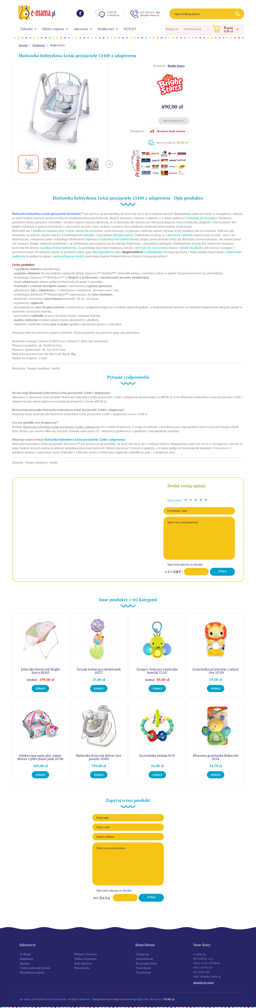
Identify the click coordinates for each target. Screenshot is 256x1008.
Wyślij (222, 571)
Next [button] (109, 164)
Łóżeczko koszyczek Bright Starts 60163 (40, 671)
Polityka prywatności (32, 972)
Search (238, 13)
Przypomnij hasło (146, 963)
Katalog (23, 45)
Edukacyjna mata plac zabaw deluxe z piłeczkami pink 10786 (40, 757)
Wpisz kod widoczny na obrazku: (185, 564)
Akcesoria (81, 29)
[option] (60, 107)
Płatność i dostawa (85, 954)
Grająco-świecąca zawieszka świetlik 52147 (157, 671)
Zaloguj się (171, 29)
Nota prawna (81, 968)
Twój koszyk (143, 972)
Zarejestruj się (192, 29)
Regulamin (26, 959)
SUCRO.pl (168, 999)
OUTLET (130, 29)
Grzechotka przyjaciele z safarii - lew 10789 (215, 671)
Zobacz (40, 688)
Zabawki (26, 29)
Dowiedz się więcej (203, 982)
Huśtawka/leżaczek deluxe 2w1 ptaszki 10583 (98, 757)
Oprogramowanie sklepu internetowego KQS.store (120, 999)
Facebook (80, 13)
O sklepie (25, 954)
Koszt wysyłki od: (172, 142)
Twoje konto (143, 968)
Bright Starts (57, 45)
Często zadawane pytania (35, 968)
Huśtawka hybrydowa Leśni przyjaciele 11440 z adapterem (84, 440)
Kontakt (24, 963)
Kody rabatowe (83, 963)
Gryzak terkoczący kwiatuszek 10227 (99, 671)
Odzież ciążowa (53, 29)
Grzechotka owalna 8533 (157, 755)
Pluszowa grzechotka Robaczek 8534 (215, 757)
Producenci (106, 29)
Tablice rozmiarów (85, 959)
